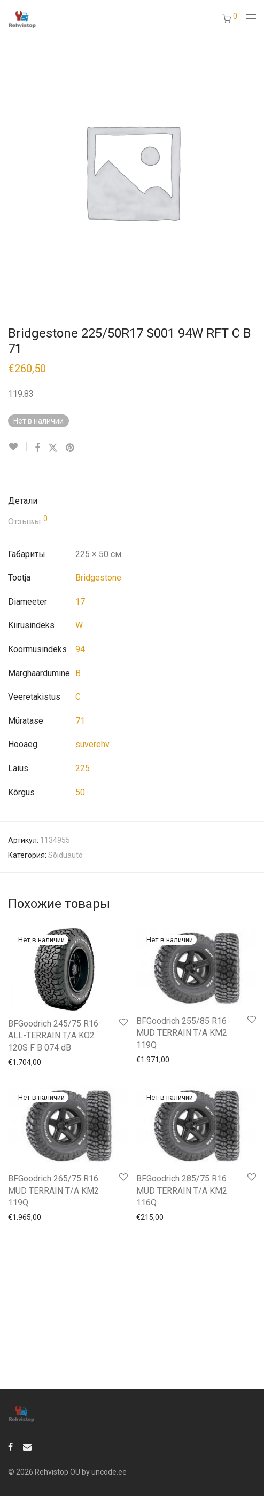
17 (80, 602)
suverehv (92, 744)
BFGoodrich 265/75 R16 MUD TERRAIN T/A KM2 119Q (53, 1190)
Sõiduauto (65, 855)
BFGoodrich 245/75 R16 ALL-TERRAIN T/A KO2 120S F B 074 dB (53, 1036)
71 (80, 721)
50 (80, 792)
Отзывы (28, 521)
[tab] (132, 501)
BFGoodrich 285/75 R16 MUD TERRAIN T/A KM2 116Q (181, 1190)
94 (80, 649)
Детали (22, 501)
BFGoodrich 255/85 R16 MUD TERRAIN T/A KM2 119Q (181, 1033)
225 (82, 768)
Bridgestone (98, 578)
